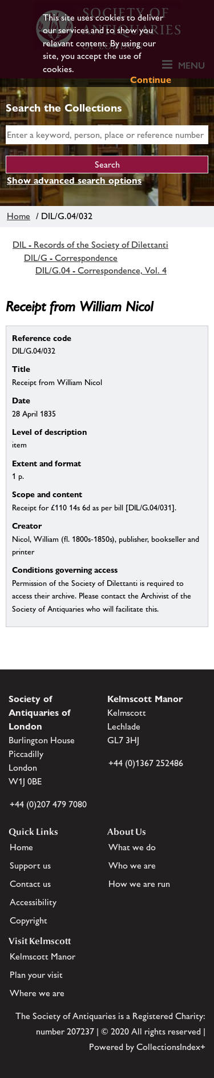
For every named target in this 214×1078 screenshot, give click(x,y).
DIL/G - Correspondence (71, 257)
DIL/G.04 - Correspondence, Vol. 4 (101, 270)
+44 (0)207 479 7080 (48, 804)
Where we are (37, 993)
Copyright (28, 920)
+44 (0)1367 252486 (145, 763)
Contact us (30, 883)
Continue (150, 79)
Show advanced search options (74, 180)
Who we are (132, 865)
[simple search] (107, 134)
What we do (132, 847)
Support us (30, 865)
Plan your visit (36, 974)
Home (18, 216)
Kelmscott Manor (42, 956)
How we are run (139, 883)
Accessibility (33, 902)
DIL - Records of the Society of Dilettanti (90, 244)
